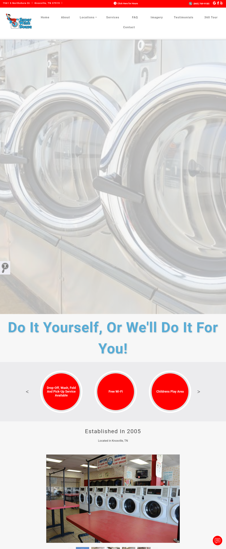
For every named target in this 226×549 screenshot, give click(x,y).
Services (112, 17)
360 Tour (211, 17)
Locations (87, 17)
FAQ (135, 17)
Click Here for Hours (125, 3)
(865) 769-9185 (199, 3)
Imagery (157, 17)
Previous (27, 391)
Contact (129, 27)
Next (198, 391)
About (65, 17)
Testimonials (184, 17)
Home (45, 17)
